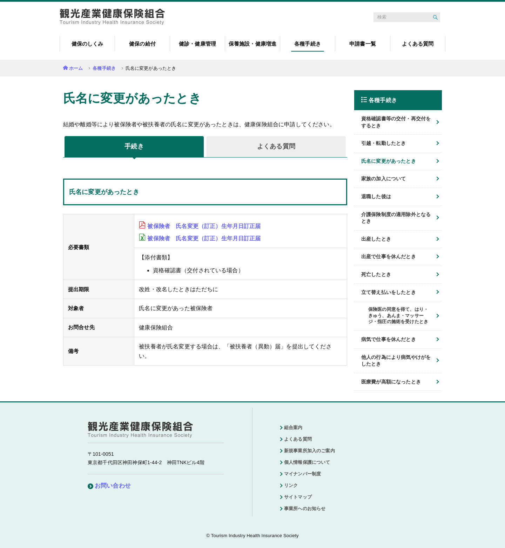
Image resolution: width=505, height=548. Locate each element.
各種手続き (104, 68)
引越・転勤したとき (383, 143)
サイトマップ (298, 497)
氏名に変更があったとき (388, 161)
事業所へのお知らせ (304, 508)
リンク (291, 485)
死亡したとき (376, 274)
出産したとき (376, 239)
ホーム (76, 68)
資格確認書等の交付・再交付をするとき (396, 122)
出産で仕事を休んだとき (388, 256)
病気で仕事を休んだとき (388, 339)
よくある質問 (298, 439)
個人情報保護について (307, 462)
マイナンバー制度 (302, 474)
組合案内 (293, 427)
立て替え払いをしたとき (388, 292)
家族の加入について (383, 178)
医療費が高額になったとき (391, 382)
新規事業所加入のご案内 (309, 450)
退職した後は (376, 196)
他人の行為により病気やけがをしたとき (396, 360)
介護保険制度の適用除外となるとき (396, 218)
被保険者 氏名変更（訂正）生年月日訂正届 (204, 226)
